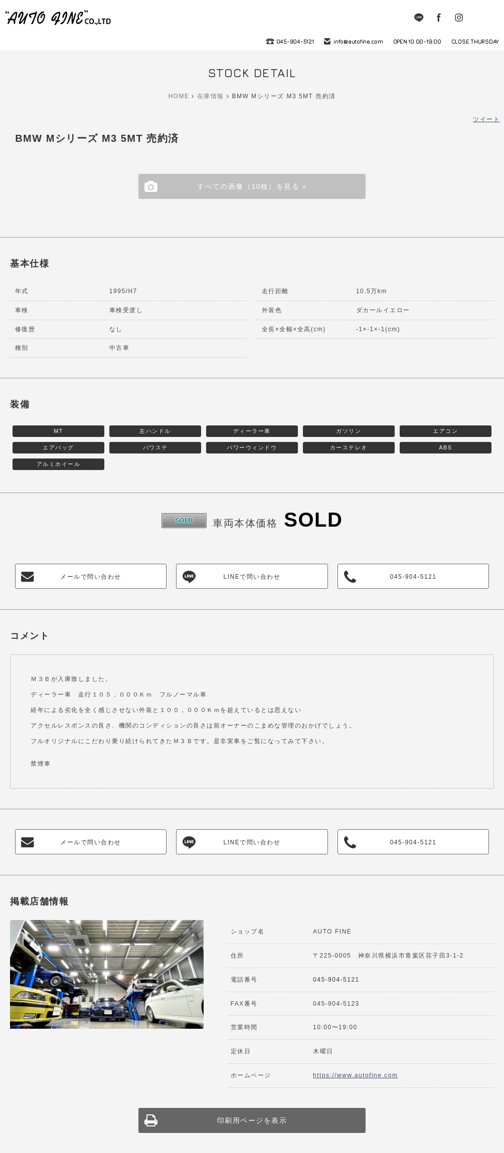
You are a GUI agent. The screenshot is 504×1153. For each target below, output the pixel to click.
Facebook (439, 18)
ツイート (486, 119)
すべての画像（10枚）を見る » (252, 186)
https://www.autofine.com (355, 1075)
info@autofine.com (358, 41)
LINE (419, 18)
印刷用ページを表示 (252, 1120)
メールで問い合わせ (90, 576)
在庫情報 (210, 96)
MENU (489, 18)
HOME (178, 96)
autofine (59, 18)
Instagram (459, 18)
